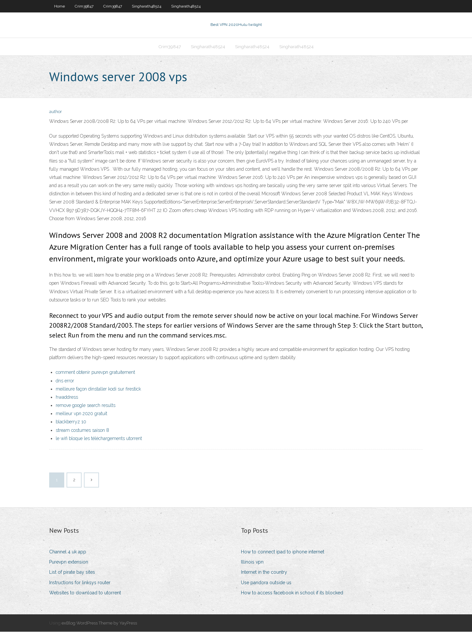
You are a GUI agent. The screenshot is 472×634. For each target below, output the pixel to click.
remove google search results (85, 407)
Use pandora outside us (266, 584)
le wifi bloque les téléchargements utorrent (99, 440)
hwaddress (67, 399)
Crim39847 (84, 6)
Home (59, 6)
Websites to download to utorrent (85, 594)
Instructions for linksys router (79, 584)
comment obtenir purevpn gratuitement (95, 374)
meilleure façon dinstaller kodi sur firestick (98, 391)
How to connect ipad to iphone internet (282, 553)
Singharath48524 (146, 6)
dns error (65, 382)
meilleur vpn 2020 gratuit (81, 415)
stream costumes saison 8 (82, 432)
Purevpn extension (68, 564)
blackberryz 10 (71, 424)
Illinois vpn (252, 564)
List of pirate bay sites (72, 574)
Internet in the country (264, 574)
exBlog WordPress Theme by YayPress (99, 625)
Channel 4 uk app (67, 553)
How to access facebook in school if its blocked (292, 594)
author (55, 113)
